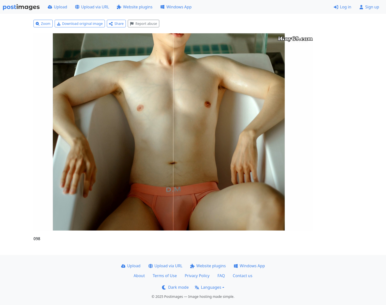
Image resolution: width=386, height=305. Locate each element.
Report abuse (143, 23)
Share (116, 23)
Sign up (369, 7)
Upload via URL (92, 7)
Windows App (176, 7)
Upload (57, 7)
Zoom (43, 23)
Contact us (243, 275)
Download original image (80, 23)
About (139, 275)
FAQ (221, 275)
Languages (208, 287)
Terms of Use (165, 275)
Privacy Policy (197, 275)
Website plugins (134, 7)
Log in (342, 7)
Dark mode (175, 287)
